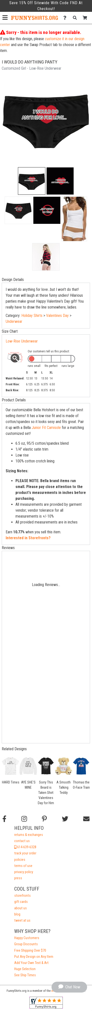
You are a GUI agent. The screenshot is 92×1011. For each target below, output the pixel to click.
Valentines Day (57, 315)
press (18, 878)
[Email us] (86, 819)
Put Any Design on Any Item (33, 957)
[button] (31, 181)
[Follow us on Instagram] (24, 819)
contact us (22, 841)
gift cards (21, 902)
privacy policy (23, 872)
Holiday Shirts (31, 315)
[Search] (76, 18)
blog (17, 914)
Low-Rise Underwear (22, 341)
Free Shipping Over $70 (30, 950)
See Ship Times (25, 975)
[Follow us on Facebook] (4, 819)
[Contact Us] (66, 18)
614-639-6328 (25, 847)
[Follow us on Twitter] (65, 819)
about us (20, 908)
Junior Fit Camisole (46, 427)
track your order (25, 853)
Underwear (14, 321)
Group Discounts (26, 944)
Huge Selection (25, 969)
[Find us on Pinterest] (44, 819)
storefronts (22, 896)
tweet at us (22, 920)
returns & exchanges (28, 835)
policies (19, 860)
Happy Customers (26, 938)
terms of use (23, 866)
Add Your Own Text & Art (31, 963)
